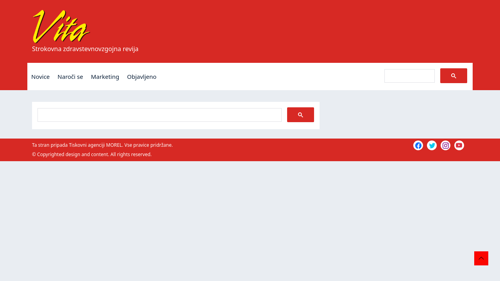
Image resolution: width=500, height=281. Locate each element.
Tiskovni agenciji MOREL (95, 145)
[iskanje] (408, 76)
